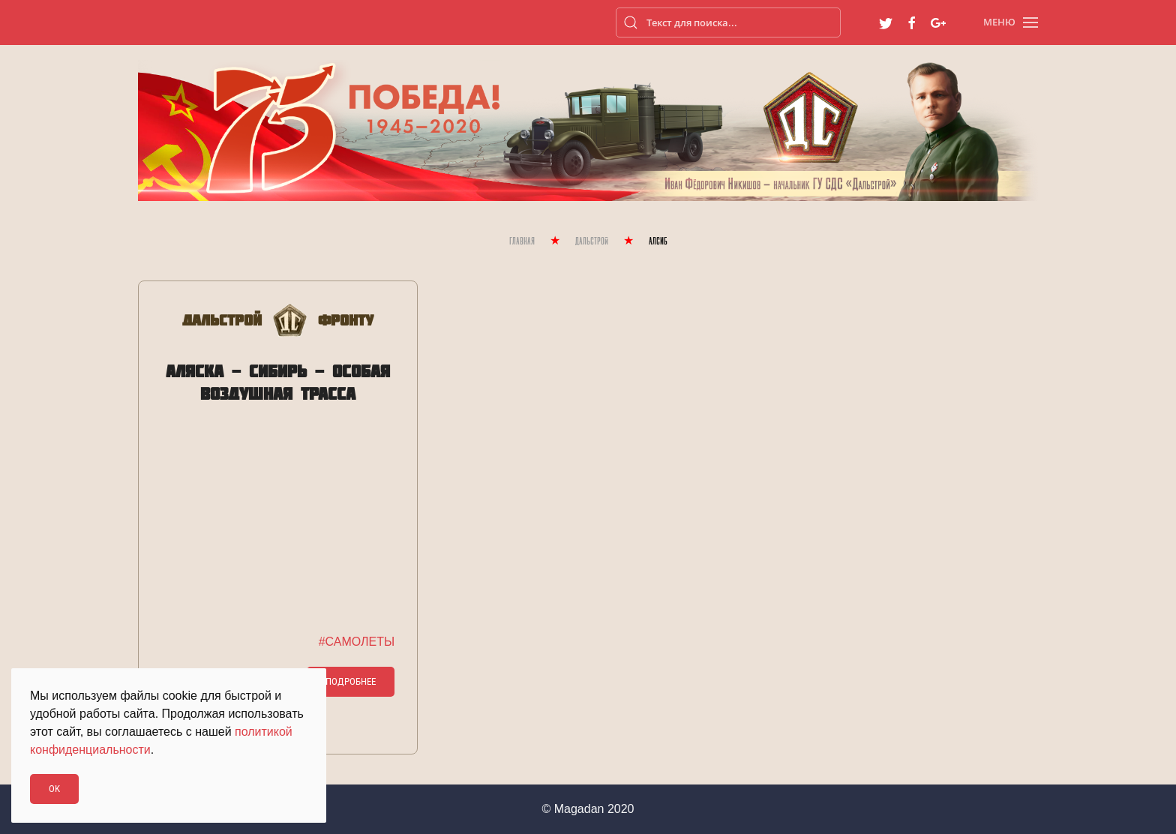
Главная (522, 242)
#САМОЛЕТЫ (356, 641)
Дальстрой (591, 242)
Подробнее (351, 681)
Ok (54, 788)
